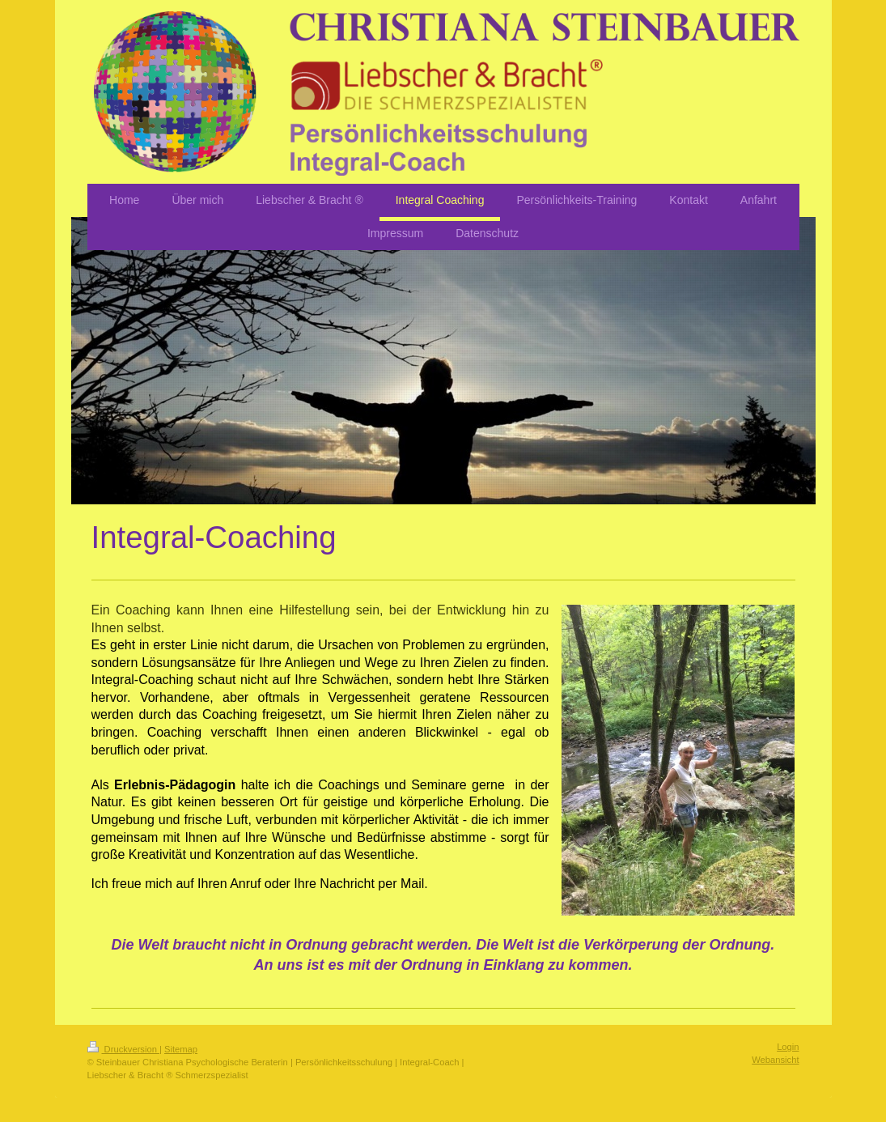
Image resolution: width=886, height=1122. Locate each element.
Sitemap (180, 1049)
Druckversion (123, 1049)
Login (788, 1047)
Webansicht (775, 1060)
